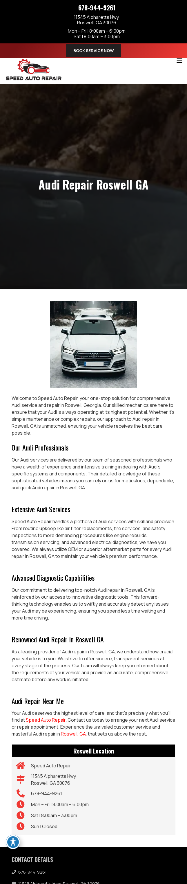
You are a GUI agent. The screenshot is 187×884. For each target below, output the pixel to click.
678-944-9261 (96, 7)
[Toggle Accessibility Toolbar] (13, 842)
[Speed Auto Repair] (23, 766)
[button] (179, 61)
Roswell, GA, (74, 734)
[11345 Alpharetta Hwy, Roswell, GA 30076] (23, 779)
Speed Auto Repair (46, 720)
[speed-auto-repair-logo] (34, 69)
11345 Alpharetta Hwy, (97, 19)
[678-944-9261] (23, 793)
